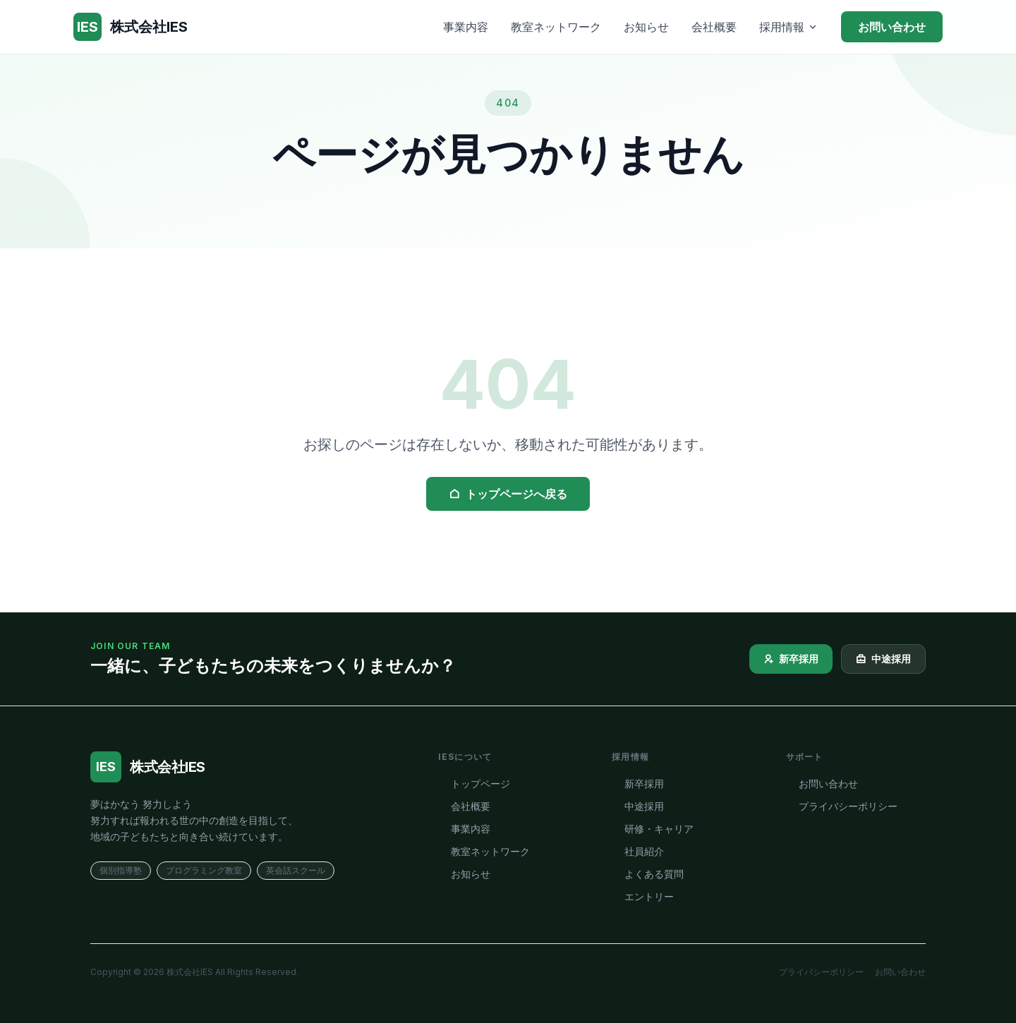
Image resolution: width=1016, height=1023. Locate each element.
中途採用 (883, 659)
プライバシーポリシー (841, 806)
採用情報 (788, 26)
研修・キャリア (653, 829)
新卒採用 (790, 659)
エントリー (643, 896)
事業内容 (465, 27)
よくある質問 (648, 874)
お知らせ (646, 27)
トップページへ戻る (508, 493)
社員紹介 (638, 851)
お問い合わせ (892, 27)
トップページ (474, 783)
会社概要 (714, 27)
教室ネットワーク (556, 27)
